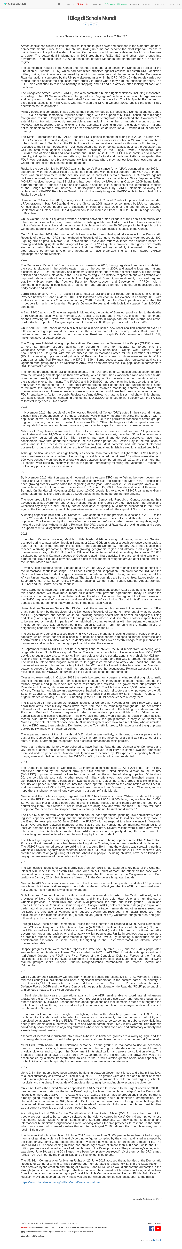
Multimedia (174, 4)
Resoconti (147, 4)
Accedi (157, 1240)
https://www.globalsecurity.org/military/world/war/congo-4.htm (61, 1182)
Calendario (96, 4)
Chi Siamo (69, 4)
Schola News (160, 4)
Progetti (134, 4)
